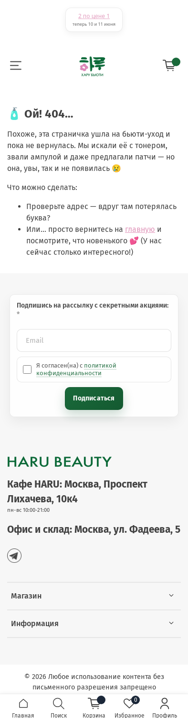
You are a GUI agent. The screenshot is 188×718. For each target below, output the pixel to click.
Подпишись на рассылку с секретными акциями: (93, 305)
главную (140, 229)
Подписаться (94, 398)
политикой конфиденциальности (76, 369)
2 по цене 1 (94, 16)
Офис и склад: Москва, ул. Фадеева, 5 (93, 530)
